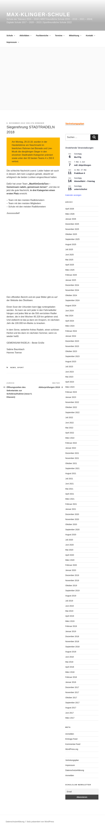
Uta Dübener (37, 123)
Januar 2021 (70, 509)
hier (39, 307)
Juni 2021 (69, 484)
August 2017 (70, 708)
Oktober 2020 (71, 524)
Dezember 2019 (72, 575)
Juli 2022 (69, 417)
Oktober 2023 (71, 351)
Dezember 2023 (72, 341)
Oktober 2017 (71, 697)
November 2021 (72, 458)
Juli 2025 (69, 249)
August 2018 (70, 652)
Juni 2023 (69, 372)
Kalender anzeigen (73, 195)
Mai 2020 (69, 550)
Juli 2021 (69, 479)
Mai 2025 (69, 260)
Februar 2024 (71, 331)
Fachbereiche (43, 35)
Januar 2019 (70, 631)
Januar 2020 (70, 570)
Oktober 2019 (71, 585)
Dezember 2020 (72, 514)
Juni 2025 (69, 255)
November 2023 (72, 346)
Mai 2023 (69, 377)
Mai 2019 (69, 611)
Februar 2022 (71, 443)
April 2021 (69, 494)
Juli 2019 (69, 601)
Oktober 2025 (71, 234)
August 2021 (70, 473)
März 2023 (69, 387)
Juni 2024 (69, 310)
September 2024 (72, 300)
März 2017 (69, 718)
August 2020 (70, 534)
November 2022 (72, 402)
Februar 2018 (71, 677)
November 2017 (72, 692)
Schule (11, 35)
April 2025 (69, 265)
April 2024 (69, 321)
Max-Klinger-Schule (38, 14)
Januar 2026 (70, 219)
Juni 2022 (69, 423)
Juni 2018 (69, 657)
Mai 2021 (69, 489)
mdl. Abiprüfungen (82, 165)
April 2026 (69, 209)
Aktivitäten (26, 35)
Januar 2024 (70, 336)
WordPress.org (71, 749)
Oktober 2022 (71, 407)
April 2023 (69, 382)
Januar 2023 (70, 397)
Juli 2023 (69, 366)
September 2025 (72, 239)
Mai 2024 (69, 316)
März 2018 (69, 672)
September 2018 (72, 647)
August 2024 (70, 305)
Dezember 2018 (72, 636)
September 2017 (72, 703)
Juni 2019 (69, 606)
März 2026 (69, 214)
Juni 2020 (69, 545)
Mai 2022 (69, 428)
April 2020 (69, 555)
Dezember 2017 (72, 687)
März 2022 (69, 438)
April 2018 (69, 667)
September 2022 (72, 412)
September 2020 (72, 529)
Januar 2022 (70, 448)
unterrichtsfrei (80, 189)
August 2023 (70, 361)
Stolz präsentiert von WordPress (40, 822)
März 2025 (69, 270)
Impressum (13, 42)
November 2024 (72, 290)
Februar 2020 (71, 565)
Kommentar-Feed (72, 744)
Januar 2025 (70, 280)
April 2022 (69, 433)
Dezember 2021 (72, 453)
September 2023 (72, 356)
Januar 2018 (70, 682)
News (13, 367)
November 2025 (72, 229)
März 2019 (69, 621)
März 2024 (69, 326)
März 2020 (69, 560)
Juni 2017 (69, 713)
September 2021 (72, 468)
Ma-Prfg (77, 157)
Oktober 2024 (71, 295)
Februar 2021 (71, 504)
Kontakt (91, 35)
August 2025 (70, 244)
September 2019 (72, 590)
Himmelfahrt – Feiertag (84, 181)
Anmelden (69, 734)
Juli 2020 (69, 540)
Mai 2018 (69, 662)
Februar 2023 (71, 392)
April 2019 (69, 616)
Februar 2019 (71, 626)
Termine (60, 35)
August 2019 (70, 596)
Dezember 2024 (72, 285)
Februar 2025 (71, 275)
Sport (20, 367)
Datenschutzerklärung (74, 770)
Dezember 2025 (72, 224)
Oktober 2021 (71, 463)
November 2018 (72, 641)
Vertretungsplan (72, 760)
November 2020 (72, 519)
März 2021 (69, 499)
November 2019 (72, 580)
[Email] (81, 792)
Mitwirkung (75, 35)
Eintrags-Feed (71, 739)
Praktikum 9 (79, 173)
